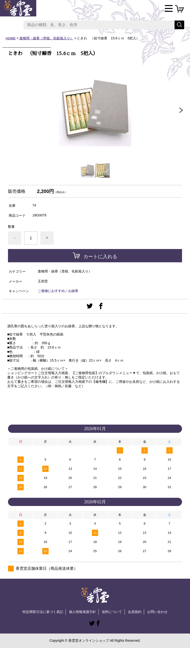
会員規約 (134, 611)
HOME (11, 38)
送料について (112, 611)
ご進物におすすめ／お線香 (58, 291)
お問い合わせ (157, 611)
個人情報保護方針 (82, 611)
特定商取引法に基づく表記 (42, 611)
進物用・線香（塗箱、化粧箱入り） (46, 38)
